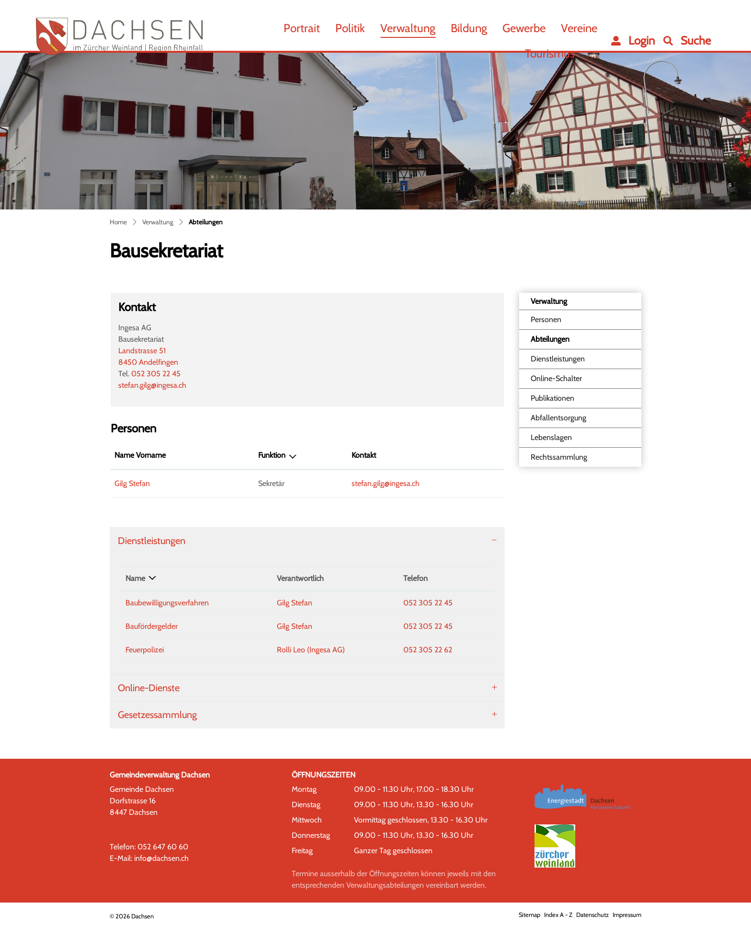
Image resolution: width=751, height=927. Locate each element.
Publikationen (552, 398)
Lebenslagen (551, 437)
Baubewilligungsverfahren (167, 602)
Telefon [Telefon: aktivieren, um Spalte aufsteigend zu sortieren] (415, 578)
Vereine (579, 28)
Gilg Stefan (132, 483)
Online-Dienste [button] (149, 688)
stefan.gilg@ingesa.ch (152, 385)
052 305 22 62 (427, 649)
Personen (546, 319)
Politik (350, 28)
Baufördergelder (151, 626)
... (593, 53)
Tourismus (550, 53)
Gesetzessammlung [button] (157, 714)
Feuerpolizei (144, 649)
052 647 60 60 (162, 846)
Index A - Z (558, 914)
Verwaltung (407, 28)
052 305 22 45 (156, 373)
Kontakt (364, 455)
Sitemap (529, 914)
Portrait (302, 28)
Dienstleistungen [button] (151, 540)
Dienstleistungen (558, 358)
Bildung (469, 28)
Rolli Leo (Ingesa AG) (311, 649)
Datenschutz (592, 914)
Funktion (271, 455)
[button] (687, 41)
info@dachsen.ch (161, 858)
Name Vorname (140, 455)
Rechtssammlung (559, 457)
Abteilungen (555, 342)
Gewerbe (524, 28)
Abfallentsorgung (558, 417)
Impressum (627, 914)
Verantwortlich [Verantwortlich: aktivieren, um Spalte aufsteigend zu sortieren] (300, 578)
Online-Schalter (556, 378)
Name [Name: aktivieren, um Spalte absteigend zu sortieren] (135, 578)
